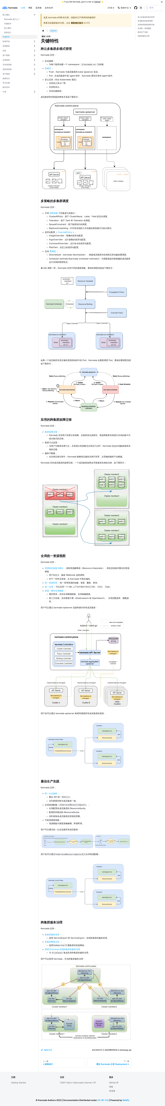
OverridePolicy (65, 232)
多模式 (48, 68)
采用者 (38, 7)
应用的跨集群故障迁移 (146, 25)
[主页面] (43, 31)
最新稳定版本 (77, 23)
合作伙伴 (49, 7)
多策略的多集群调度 (145, 21)
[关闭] (162, 2)
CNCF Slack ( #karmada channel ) (77, 1082)
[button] (19, 15)
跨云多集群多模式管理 (146, 17)
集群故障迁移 (51, 432)
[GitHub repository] (136, 8)
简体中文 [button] (123, 7)
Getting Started (18, 1082)
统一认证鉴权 (51, 793)
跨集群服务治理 (143, 36)
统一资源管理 (51, 582)
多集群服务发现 (52, 934)
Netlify (126, 1100)
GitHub (97, 2)
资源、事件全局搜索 (54, 590)
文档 (23, 7)
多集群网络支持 (52, 941)
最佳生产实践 (143, 32)
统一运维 (49, 586)
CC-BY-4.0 (103, 1100)
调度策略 (54, 213)
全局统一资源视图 (144, 28)
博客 (30, 7)
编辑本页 (46, 1050)
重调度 (53, 251)
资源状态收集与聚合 (54, 568)
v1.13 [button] (110, 7)
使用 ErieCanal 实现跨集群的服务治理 (62, 949)
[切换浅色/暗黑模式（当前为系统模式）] (141, 8)
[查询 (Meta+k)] (154, 7)
